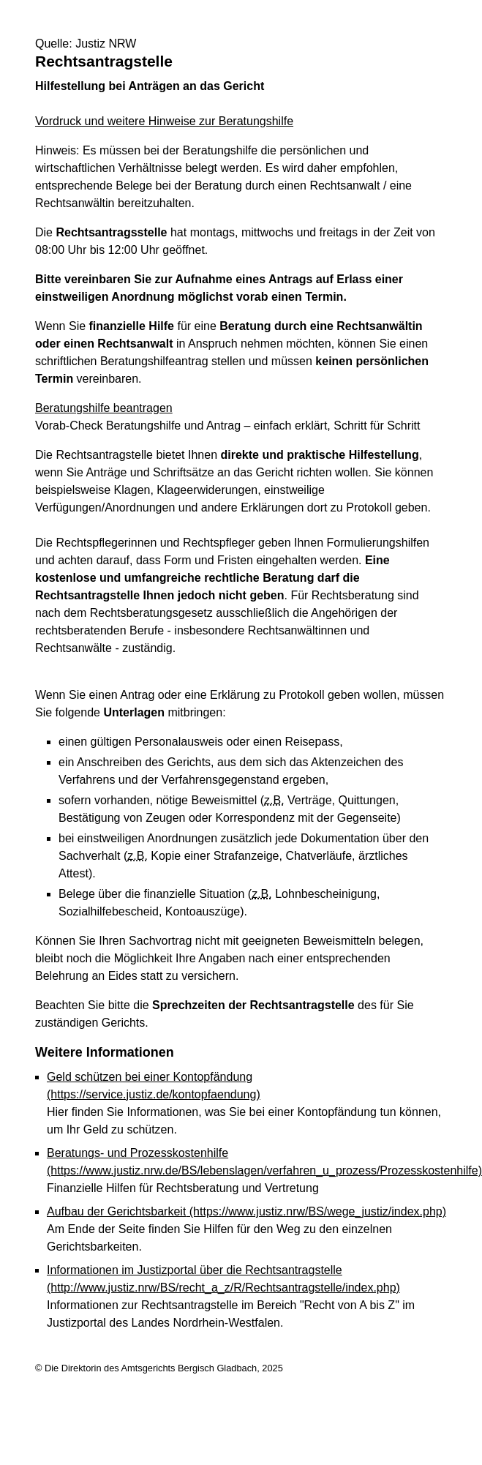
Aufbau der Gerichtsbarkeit (246, 1211)
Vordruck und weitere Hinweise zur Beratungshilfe (164, 121)
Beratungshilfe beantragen (104, 408)
